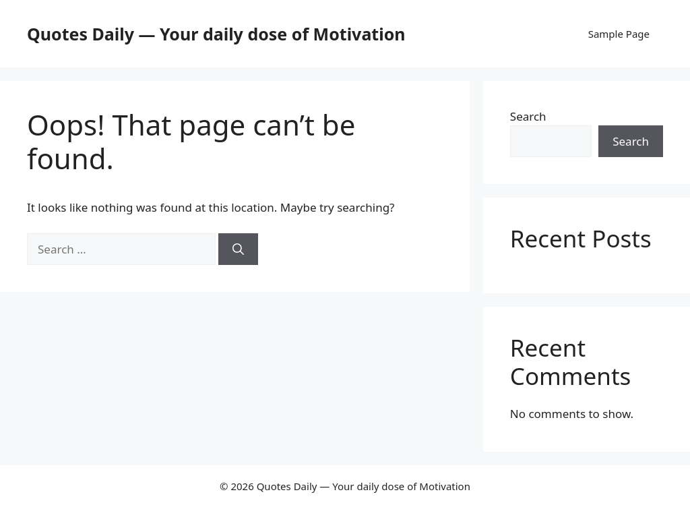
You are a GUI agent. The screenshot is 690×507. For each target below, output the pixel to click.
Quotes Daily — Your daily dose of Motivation (216, 33)
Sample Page (619, 33)
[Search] (238, 249)
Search (528, 116)
